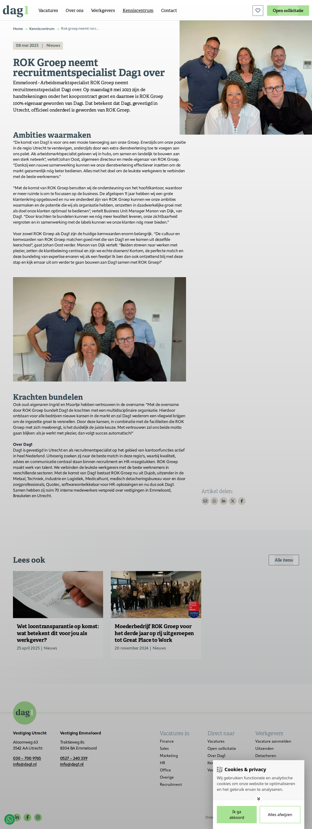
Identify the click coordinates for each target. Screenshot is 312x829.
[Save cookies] (237, 814)
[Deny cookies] (280, 814)
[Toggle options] (258, 799)
